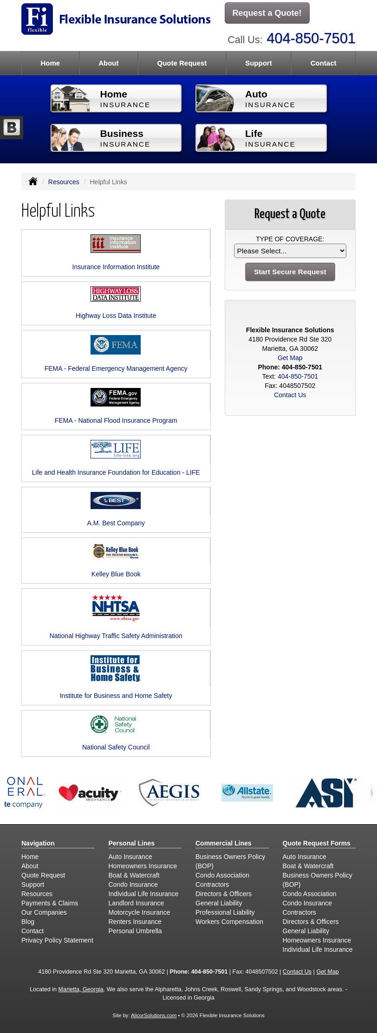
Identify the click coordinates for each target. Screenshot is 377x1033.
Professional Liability (225, 912)
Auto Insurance (130, 856)
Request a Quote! (267, 13)
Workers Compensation (229, 921)
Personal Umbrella (135, 931)
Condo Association (222, 875)
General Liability (218, 903)
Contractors (212, 884)
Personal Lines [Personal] (132, 843)
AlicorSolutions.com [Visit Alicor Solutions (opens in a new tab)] (153, 1015)
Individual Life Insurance (144, 893)
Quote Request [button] (182, 63)
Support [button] (258, 63)
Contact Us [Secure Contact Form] (290, 395)
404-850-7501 (311, 38)
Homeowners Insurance (143, 866)
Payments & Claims (49, 903)
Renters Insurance (135, 921)
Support (32, 884)
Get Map (290, 358)
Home (50, 63)
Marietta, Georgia (81, 989)
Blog (27, 921)
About (108, 63)
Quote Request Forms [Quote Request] (317, 843)
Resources (63, 182)
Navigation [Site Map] (38, 843)
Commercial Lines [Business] (223, 843)
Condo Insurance (133, 884)
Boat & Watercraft (134, 875)
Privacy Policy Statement (57, 940)
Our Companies (44, 912)
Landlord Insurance (136, 903)
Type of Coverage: (290, 239)
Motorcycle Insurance (139, 912)
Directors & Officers (223, 893)
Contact (324, 63)
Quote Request (43, 875)
